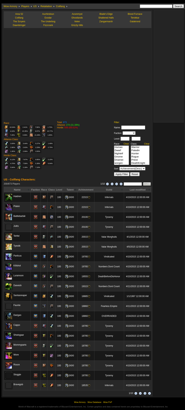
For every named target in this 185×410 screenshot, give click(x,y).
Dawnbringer (19, 25)
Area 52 (19, 14)
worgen (121, 163)
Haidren (17, 196)
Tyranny (109, 217)
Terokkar (135, 17)
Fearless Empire (109, 306)
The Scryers (19, 21)
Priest (140, 160)
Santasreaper (20, 295)
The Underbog (48, 21)
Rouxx (16, 364)
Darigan (17, 315)
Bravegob (18, 384)
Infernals (109, 197)
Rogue (140, 156)
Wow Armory (10, 6)
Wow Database (94, 402)
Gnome (121, 156)
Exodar (48, 17)
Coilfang (60, 6)
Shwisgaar (18, 335)
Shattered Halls (106, 17)
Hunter (140, 153)
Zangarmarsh (106, 21)
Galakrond (135, 21)
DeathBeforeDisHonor (109, 276)
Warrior (140, 147)
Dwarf (121, 150)
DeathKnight (140, 163)
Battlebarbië (19, 216)
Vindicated (109, 256)
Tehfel (16, 236)
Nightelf (121, 153)
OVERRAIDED (109, 316)
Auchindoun (48, 14)
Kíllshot (17, 265)
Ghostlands (77, 17)
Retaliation (46, 6)
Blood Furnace (135, 14)
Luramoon (18, 275)
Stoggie (17, 374)
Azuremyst (77, 14)
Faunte (16, 305)
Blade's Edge (105, 14)
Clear (126, 144)
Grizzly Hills (77, 25)
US (35, 6)
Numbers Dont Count (109, 266)
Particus (17, 255)
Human (121, 147)
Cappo (16, 325)
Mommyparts (19, 345)
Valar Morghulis (109, 237)
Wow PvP (107, 402)
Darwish (17, 285)
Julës (16, 226)
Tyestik (16, 246)
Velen (77, 21)
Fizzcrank (48, 25)
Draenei (121, 160)
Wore (16, 354)
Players (25, 6)
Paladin (140, 150)
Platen (16, 206)
